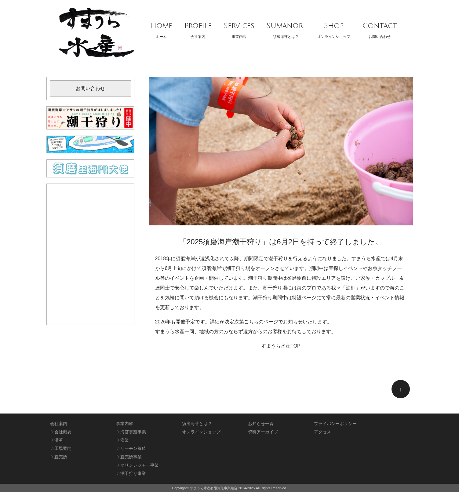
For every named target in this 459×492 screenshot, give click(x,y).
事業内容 (239, 28)
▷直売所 (58, 457)
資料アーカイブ (263, 432)
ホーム (161, 28)
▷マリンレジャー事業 (137, 465)
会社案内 (198, 28)
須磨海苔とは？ (286, 28)
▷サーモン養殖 (131, 448)
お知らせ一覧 (261, 423)
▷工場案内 (60, 448)
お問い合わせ (379, 28)
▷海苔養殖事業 (131, 432)
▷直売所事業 (129, 457)
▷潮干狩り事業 (131, 473)
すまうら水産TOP (281, 345)
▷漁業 (122, 440)
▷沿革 (56, 440)
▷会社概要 (60, 432)
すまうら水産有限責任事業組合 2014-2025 (222, 488)
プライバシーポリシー (335, 423)
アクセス (322, 432)
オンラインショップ (333, 28)
